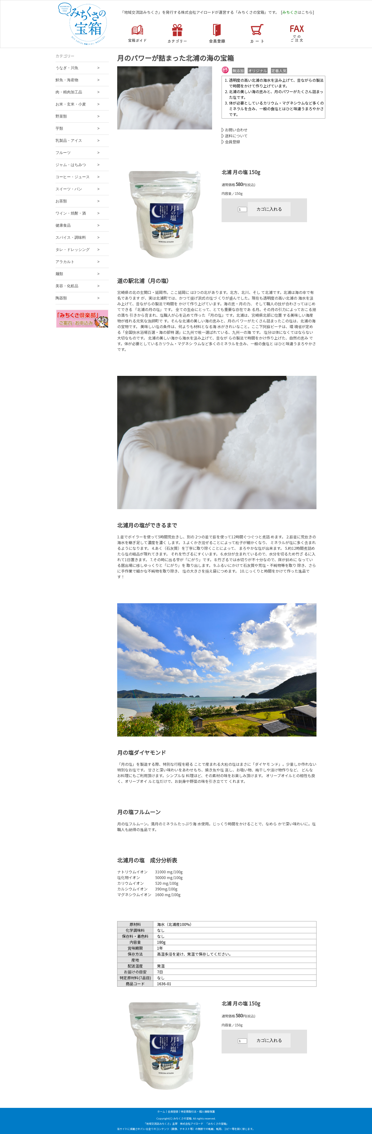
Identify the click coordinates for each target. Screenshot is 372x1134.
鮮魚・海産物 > (77, 80)
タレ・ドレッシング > (77, 250)
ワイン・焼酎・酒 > (77, 213)
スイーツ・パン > (77, 189)
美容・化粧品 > (77, 286)
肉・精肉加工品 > (77, 92)
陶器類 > (77, 298)
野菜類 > (77, 116)
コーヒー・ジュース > (77, 177)
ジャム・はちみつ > (77, 165)
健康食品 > (77, 225)
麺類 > (77, 274)
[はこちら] (297, 12)
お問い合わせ (235, 130)
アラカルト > (77, 262)
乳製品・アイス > (77, 141)
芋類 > (77, 128)
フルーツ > (77, 153)
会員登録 (231, 141)
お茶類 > (77, 201)
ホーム (161, 1111)
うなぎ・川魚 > (77, 68)
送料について (235, 136)
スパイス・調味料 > (77, 237)
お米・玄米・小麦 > (77, 104)
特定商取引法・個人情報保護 (198, 1111)
